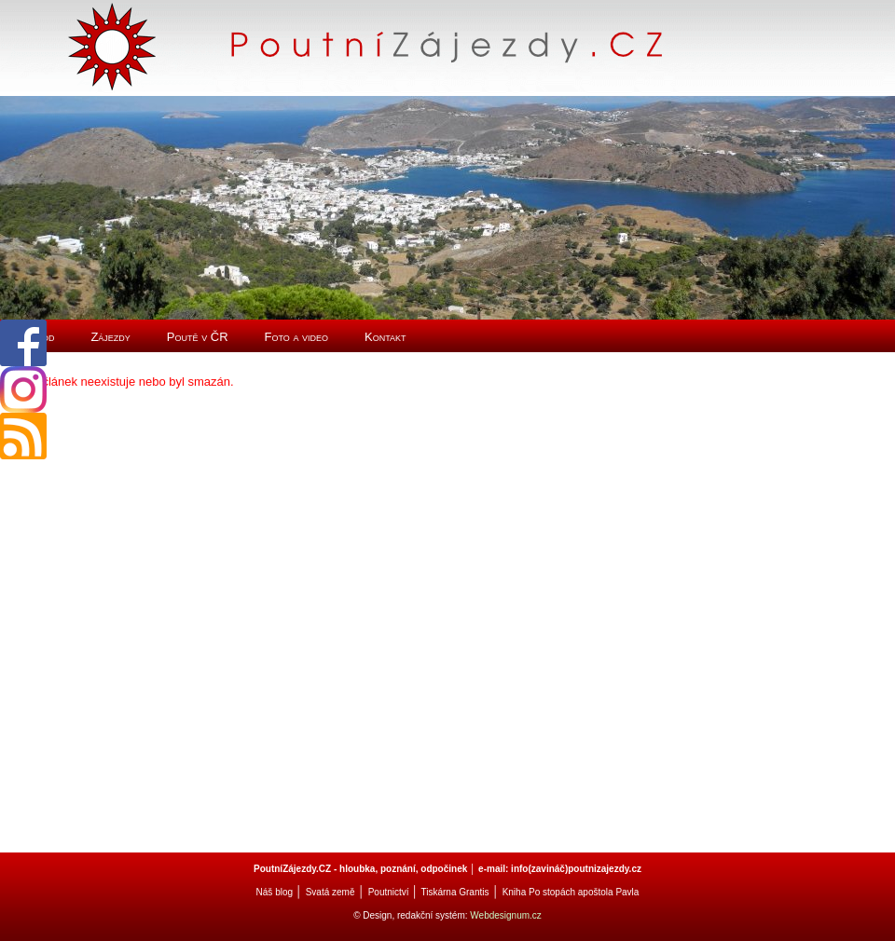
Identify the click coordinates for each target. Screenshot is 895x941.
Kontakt (385, 337)
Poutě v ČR (197, 337)
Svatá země (330, 892)
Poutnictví (388, 892)
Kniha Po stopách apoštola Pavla (571, 892)
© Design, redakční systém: (411, 915)
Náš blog (274, 892)
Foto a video (297, 337)
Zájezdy (110, 337)
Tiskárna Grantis (454, 892)
